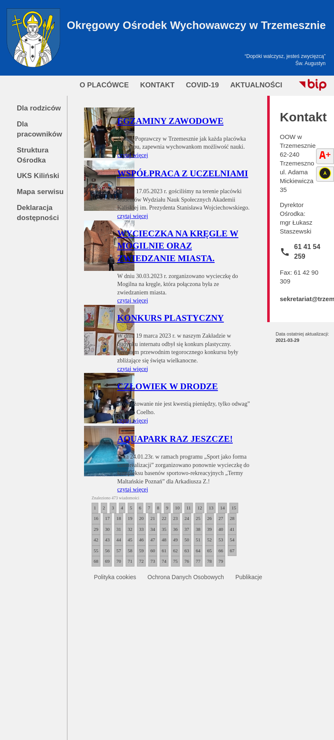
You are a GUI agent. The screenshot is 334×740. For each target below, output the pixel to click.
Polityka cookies (115, 577)
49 (175, 539)
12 (199, 507)
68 (96, 561)
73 (152, 561)
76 (186, 561)
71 (130, 561)
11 (189, 507)
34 (152, 529)
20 (141, 518)
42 (96, 539)
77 (198, 561)
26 (209, 518)
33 (141, 529)
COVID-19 (202, 85)
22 (164, 518)
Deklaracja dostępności (38, 213)
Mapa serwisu (40, 192)
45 (130, 539)
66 (220, 550)
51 (198, 539)
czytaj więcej (132, 155)
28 (232, 518)
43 (107, 539)
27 (220, 518)
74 (164, 561)
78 (209, 561)
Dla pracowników (39, 129)
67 (232, 550)
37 (186, 529)
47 (152, 539)
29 (96, 529)
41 (232, 529)
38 (198, 529)
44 (118, 539)
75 (175, 561)
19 (130, 518)
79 (220, 561)
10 (177, 507)
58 (130, 550)
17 (107, 518)
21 (152, 518)
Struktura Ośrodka (33, 155)
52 (209, 539)
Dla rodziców (39, 108)
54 (232, 539)
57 (118, 550)
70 (118, 561)
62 (175, 550)
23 (175, 518)
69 (107, 561)
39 (209, 529)
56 (107, 550)
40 (220, 529)
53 (220, 539)
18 (118, 518)
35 (164, 529)
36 (175, 529)
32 (130, 529)
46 (141, 539)
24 (186, 518)
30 (107, 529)
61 (164, 550)
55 (96, 550)
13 (211, 507)
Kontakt (157, 85)
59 (141, 550)
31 (118, 529)
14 (222, 507)
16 (96, 518)
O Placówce (104, 85)
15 (233, 507)
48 (164, 539)
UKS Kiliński (38, 176)
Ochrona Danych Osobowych (185, 577)
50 (186, 539)
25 (198, 518)
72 (141, 561)
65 (209, 550)
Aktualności (256, 85)
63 (186, 550)
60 (152, 550)
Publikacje (248, 577)
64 (198, 550)
